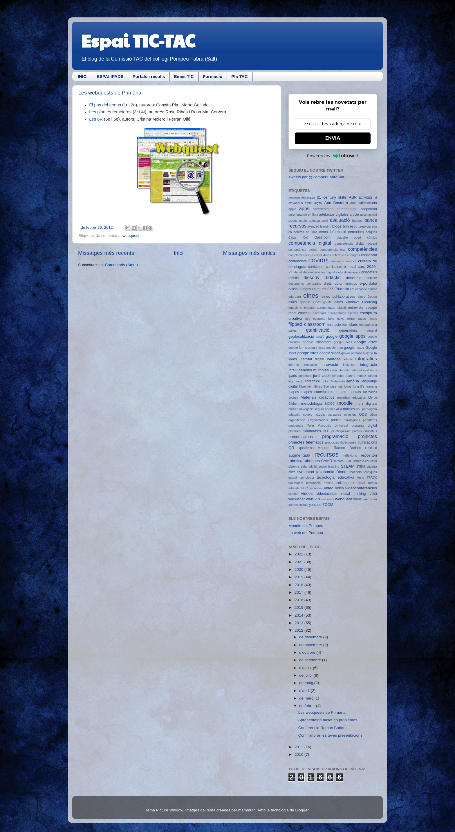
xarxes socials (298, 504)
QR (291, 448)
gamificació (317, 330)
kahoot (372, 375)
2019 (299, 577)
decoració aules (314, 272)
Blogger (301, 810)
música (293, 409)
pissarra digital (364, 426)
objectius (350, 414)
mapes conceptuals (317, 392)
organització (296, 420)
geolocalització (301, 336)
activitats (365, 197)
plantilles (294, 431)
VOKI (373, 493)
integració (368, 364)
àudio (303, 220)
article (354, 214)
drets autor (333, 283)
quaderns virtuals (314, 448)
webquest (130, 235)
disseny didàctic (322, 277)
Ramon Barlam (347, 448)
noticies (349, 409)
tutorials (293, 488)
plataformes (311, 431)
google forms (297, 347)
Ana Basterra (336, 203)
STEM (360, 466)
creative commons (344, 261)
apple (292, 209)
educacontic (358, 289)
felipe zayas (356, 318)
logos (347, 386)
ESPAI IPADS (110, 76)
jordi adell (322, 375)
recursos (327, 454)
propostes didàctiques (340, 442)
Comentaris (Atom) (121, 265)
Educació (342, 289)
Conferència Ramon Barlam (322, 728)
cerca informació (332, 232)
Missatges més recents (106, 253)
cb (290, 232)
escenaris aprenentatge (329, 313)
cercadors (356, 232)
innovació (330, 364)
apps (304, 208)
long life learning (365, 386)
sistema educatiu (365, 461)
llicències (330, 386)
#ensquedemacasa (301, 197)
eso (307, 318)
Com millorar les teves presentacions (330, 735)
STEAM (348, 466)
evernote (319, 318)
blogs (337, 226)
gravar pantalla (351, 353)
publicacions (367, 442)
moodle (345, 403)
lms (340, 386)
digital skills (335, 272)
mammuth (247, 810)
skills (313, 466)
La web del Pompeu (305, 533)
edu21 (316, 289)
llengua (352, 381)
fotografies (366, 324)
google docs (343, 342)
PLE (326, 431)
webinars (328, 499)
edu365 (328, 289)
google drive (365, 342)
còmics (372, 237)
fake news (336, 318)
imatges (333, 359)
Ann (353, 203)
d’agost (306, 668)
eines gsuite (322, 302)
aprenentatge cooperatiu (357, 209)
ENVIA (332, 138)
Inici (179, 253)
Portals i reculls (149, 76)
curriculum (316, 267)
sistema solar (298, 466)
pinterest (341, 426)
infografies (366, 358)
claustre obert (349, 237)
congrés (354, 255)
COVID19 (318, 260)
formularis (350, 325)
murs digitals (366, 404)
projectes (367, 436)
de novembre (311, 645)
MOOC (330, 403)
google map (334, 347)
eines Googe (367, 296)
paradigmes (352, 420)
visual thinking (353, 494)
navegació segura (311, 409)
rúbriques (312, 461)
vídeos (307, 493)
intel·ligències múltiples (308, 370)
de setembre (310, 660)
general (371, 330)
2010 (299, 754)
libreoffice (312, 381)
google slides (329, 353)
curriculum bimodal (341, 267)
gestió (320, 336)
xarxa (373, 499)
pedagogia (295, 425)
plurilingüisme (341, 431)
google (332, 336)
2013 (299, 623)
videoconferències (361, 488)
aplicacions (367, 203)
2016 (299, 600)
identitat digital (312, 359)
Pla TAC (239, 76)
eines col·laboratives (338, 297)
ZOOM (327, 505)
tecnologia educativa (335, 477)
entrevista (355, 308)
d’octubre (307, 652)
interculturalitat (340, 370)
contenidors (297, 261)
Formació (213, 76)
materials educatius (351, 397)
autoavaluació (318, 220)
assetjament (368, 214)
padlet (336, 420)
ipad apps (370, 370)
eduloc (372, 289)
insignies (349, 364)
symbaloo (305, 472)
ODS (362, 415)
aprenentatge (323, 209)
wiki (365, 499)
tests (360, 477)
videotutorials (327, 494)
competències (362, 249)
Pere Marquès (318, 426)
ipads (292, 376)
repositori (369, 455)
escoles (353, 313)
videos (292, 493)
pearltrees (370, 420)
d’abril (305, 691)
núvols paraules (328, 415)
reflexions (350, 455)
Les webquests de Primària (109, 93)
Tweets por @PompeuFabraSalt (316, 177)
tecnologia (306, 477)
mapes (293, 392)
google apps (352, 336)
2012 (299, 630)
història (368, 353)
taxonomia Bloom (332, 472)
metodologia (311, 403)
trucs (361, 483)
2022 (299, 554)
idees (292, 359)
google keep (316, 347)
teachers (356, 472)
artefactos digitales (334, 214)
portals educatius (364, 431)
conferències (339, 255)
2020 (299, 569)
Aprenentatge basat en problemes (327, 720)
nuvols (307, 414)
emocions (295, 307)
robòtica (295, 461)
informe (293, 364)
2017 (299, 592)
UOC (304, 488)
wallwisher (296, 499)
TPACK (372, 477)
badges (357, 220)
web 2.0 (313, 499)
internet (357, 370)
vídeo (339, 488)
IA (375, 353)
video (328, 488)
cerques (371, 232)
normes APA (333, 409)
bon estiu (350, 226)
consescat (369, 255)
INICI (83, 76)
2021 (299, 562)
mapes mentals (348, 392)
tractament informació (304, 483)
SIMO (348, 461)
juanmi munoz (356, 375)
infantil (348, 359)
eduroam (294, 296)
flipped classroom (307, 324)
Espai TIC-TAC (138, 40)
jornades (338, 375)
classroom (323, 237)
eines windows (347, 302)
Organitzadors (318, 420)
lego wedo (295, 381)
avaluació (340, 220)
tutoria (372, 483)
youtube (315, 505)
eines (310, 295)
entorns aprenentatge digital (325, 307)
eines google (299, 302)
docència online (361, 278)
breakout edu (367, 226)
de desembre (311, 637)
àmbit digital (313, 203)
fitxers (373, 318)
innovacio (310, 364)
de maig (306, 683)
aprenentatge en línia (303, 214)
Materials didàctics (318, 397)
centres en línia (305, 232)
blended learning (319, 226)
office (373, 414)
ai (376, 197)
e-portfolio (368, 283)
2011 (299, 747)
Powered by (332, 155)
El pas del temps (105, 105)
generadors (348, 330)
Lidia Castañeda (333, 381)
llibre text (305, 386)
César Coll (298, 237)
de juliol (306, 675)
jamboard (305, 375)
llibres (318, 386)
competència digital (309, 243)
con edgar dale (318, 255)
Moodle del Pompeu (305, 526)
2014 (299, 615)
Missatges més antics (249, 253)
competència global (302, 249)
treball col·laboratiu (339, 483)
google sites (307, 353)
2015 (299, 607)
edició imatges (299, 289)
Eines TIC (184, 76)
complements (297, 255)
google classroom (317, 342)
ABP (353, 197)
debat (298, 272)
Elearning (369, 302)
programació (335, 436)
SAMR (326, 461)
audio (292, 221)
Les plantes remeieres (110, 112)
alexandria (295, 203)
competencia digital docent (356, 243)
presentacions (300, 437)
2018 (299, 585)
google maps (354, 348)
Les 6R (96, 119)
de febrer (307, 706)
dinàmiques (352, 272)
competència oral (332, 249)
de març (307, 698)
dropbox (351, 283)
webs (357, 499)
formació (334, 325)
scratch (338, 461)
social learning (329, 466)
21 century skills (332, 197)
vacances (316, 488)
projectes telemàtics (306, 442)
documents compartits (304, 283)
